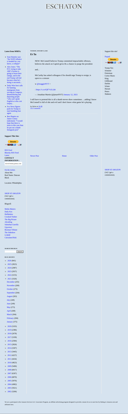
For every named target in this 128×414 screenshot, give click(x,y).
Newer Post (34, 156)
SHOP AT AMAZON (12, 193)
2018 (10, 333)
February (10, 318)
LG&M (7, 235)
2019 (10, 330)
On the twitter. (10, 170)
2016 (10, 341)
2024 (10, 268)
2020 (10, 326)
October (10, 289)
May (9, 307)
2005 (10, 381)
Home (64, 156)
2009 (10, 366)
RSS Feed (8, 150)
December (11, 282)
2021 (10, 279)
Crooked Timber (11, 217)
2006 (10, 377)
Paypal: (107, 57)
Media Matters (10, 209)
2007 (10, 373)
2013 (10, 352)
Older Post (94, 156)
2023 (10, 271)
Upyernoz (8, 227)
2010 (10, 363)
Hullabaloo (9, 214)
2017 (10, 337)
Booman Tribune (11, 230)
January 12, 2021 (71, 94)
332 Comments (35, 108)
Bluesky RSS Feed (12, 153)
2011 (10, 359)
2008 (10, 370)
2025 (10, 264)
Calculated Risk (11, 238)
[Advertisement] (64, 29)
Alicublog (8, 222)
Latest (7, 155)
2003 (10, 388)
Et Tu (33, 54)
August (10, 296)
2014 (10, 348)
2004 (10, 384)
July (8, 300)
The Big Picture (10, 219)
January (10, 322)
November (11, 285)
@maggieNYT (43, 84)
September (11, 293)
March (9, 314)
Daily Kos (8, 212)
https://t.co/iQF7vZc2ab (46, 89)
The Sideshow (10, 232)
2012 (10, 355)
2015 (10, 344)
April (9, 311)
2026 (10, 261)
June (9, 304)
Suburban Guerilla (11, 225)
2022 (10, 275)
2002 (10, 391)
